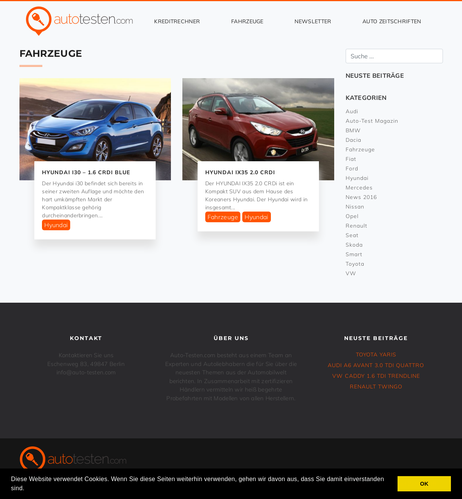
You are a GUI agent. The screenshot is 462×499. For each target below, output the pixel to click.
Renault (356, 225)
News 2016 (361, 197)
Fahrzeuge (247, 21)
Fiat (351, 159)
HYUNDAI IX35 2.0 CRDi (240, 172)
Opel (352, 216)
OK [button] (424, 484)
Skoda (354, 244)
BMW (353, 130)
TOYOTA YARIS (376, 354)
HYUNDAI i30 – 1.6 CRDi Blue (86, 172)
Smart (354, 254)
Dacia (353, 139)
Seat (352, 235)
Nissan (355, 206)
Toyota (355, 263)
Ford (352, 168)
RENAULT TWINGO (376, 386)
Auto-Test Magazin (372, 120)
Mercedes (359, 187)
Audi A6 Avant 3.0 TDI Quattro (376, 365)
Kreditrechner (177, 21)
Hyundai (56, 225)
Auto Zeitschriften (391, 21)
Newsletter (313, 21)
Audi (352, 111)
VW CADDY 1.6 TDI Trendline (376, 375)
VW (351, 273)
